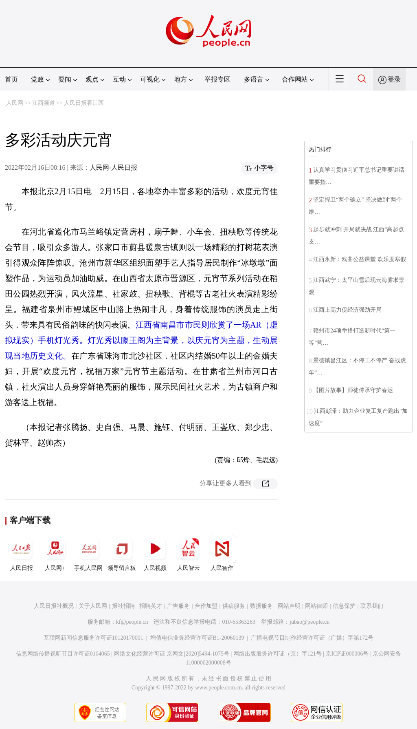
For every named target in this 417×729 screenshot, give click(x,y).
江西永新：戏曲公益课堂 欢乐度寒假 (359, 259)
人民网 (14, 103)
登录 (394, 79)
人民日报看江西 (84, 103)
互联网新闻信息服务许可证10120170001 (93, 638)
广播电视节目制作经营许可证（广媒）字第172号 (312, 638)
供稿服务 (233, 606)
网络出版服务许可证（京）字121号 (277, 654)
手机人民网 (88, 552)
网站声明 (289, 606)
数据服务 (261, 606)
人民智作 (222, 552)
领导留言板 (122, 552)
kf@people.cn (132, 622)
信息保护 (344, 606)
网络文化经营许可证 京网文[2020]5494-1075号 (172, 654)
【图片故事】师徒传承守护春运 (353, 390)
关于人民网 (93, 606)
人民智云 (188, 552)
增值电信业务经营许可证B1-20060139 (197, 638)
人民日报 (21, 552)
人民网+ (55, 552)
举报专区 (217, 79)
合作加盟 (206, 606)
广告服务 (178, 606)
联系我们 (371, 606)
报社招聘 (123, 606)
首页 (11, 79)
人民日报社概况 (54, 606)
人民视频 (155, 552)
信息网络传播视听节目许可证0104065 (63, 654)
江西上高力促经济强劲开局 (347, 310)
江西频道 (43, 103)
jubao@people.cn (309, 622)
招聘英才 (150, 606)
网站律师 (316, 606)
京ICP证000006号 (347, 654)
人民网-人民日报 (113, 167)
